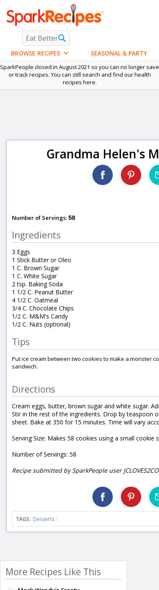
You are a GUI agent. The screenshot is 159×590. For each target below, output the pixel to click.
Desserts (43, 519)
